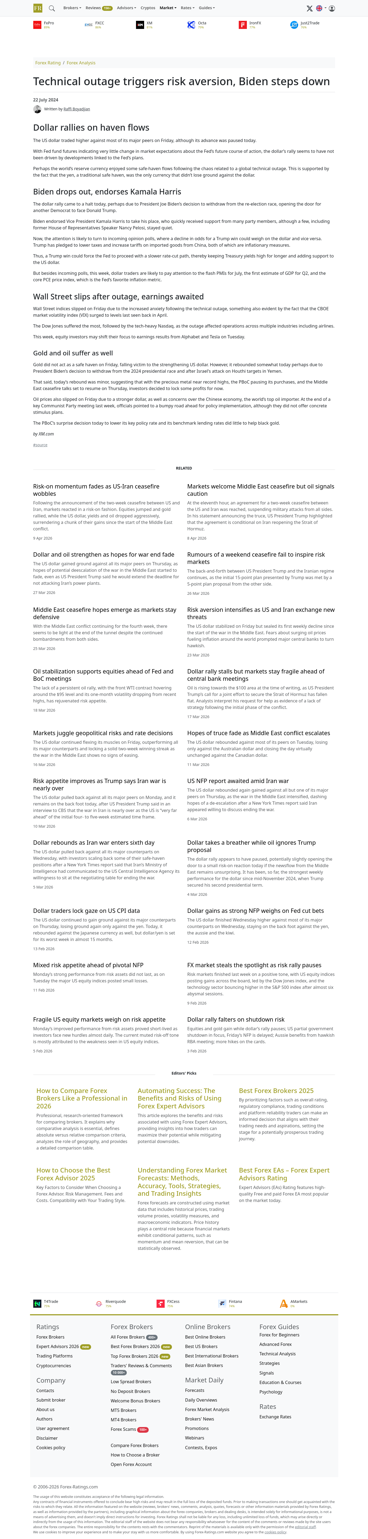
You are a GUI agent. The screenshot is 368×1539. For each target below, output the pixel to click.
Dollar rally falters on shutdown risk (236, 1019)
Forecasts (194, 1390)
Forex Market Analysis (207, 1409)
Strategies (270, 1363)
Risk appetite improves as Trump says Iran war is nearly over (99, 784)
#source (40, 444)
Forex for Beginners (280, 1335)
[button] (321, 8)
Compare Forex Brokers (135, 1445)
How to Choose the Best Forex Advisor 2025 (74, 1174)
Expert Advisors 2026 (64, 1346)
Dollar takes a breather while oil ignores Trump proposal (251, 846)
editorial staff (305, 1527)
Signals (267, 1373)
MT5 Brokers (124, 1410)
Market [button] (166, 7)
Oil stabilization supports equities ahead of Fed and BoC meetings (103, 674)
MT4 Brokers (124, 1420)
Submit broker (51, 1400)
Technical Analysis (278, 1354)
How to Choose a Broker (135, 1455)
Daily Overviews (201, 1400)
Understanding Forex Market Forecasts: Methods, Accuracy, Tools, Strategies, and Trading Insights (182, 1181)
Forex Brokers (51, 1337)
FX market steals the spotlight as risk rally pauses (254, 965)
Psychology (271, 1392)
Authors (45, 1419)
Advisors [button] (125, 7)
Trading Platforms (55, 1356)
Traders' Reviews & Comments (141, 1369)
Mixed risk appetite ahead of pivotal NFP (88, 965)
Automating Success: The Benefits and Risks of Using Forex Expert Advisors (179, 1098)
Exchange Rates (275, 1417)
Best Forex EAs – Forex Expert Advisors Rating (284, 1174)
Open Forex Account (131, 1464)
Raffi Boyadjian (77, 108)
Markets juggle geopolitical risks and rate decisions (103, 733)
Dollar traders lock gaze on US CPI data (86, 910)
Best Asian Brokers (204, 1365)
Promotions (197, 1428)
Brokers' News (199, 1419)
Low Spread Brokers (131, 1382)
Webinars (194, 1438)
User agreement (53, 1428)
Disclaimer (47, 1438)
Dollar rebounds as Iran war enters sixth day (94, 842)
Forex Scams (130, 1429)
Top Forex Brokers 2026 (141, 1356)
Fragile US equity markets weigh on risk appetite (99, 1019)
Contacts (45, 1390)
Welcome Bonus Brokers (135, 1401)
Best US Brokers (201, 1346)
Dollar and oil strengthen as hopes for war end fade (103, 554)
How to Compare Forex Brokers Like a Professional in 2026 (82, 1098)
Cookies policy (51, 1448)
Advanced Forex (276, 1344)
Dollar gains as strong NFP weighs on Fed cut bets (255, 910)
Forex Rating (48, 63)
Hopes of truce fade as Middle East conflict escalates (258, 733)
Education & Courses (280, 1382)
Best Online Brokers (205, 1337)
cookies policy (275, 1532)
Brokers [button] (71, 7)
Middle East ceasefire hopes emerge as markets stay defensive (105, 613)
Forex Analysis (81, 63)
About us (46, 1409)
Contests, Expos (201, 1448)
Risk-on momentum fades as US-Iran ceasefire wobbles (96, 489)
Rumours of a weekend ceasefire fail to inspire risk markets (256, 558)
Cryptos (148, 7)
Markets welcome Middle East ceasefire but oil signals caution (260, 489)
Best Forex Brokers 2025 (276, 1091)
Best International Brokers (212, 1356)
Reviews (99, 8)
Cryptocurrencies (54, 1366)
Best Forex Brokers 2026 (141, 1346)
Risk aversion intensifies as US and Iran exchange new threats (261, 613)
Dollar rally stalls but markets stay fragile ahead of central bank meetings (255, 674)
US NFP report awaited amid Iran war (238, 781)
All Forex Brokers (134, 1337)
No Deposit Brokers (130, 1391)
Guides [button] (205, 7)
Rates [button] (186, 7)
